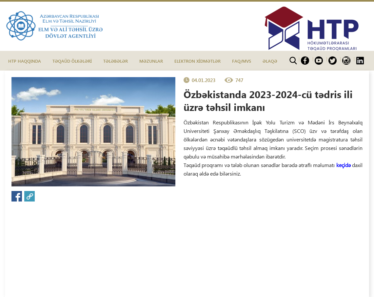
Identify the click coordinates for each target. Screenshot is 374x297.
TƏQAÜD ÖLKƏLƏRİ (72, 61)
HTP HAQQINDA (24, 61)
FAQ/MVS (241, 61)
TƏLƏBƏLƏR (115, 61)
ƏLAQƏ (270, 61)
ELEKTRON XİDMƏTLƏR (197, 61)
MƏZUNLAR (151, 61)
